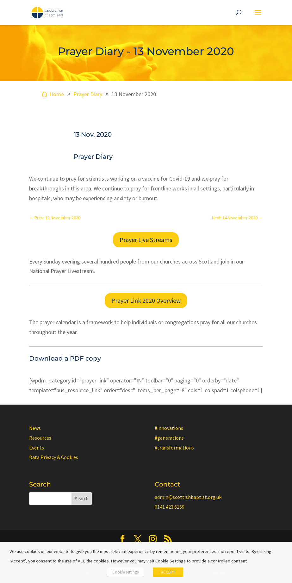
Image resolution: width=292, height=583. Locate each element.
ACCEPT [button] (168, 572)
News (35, 428)
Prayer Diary (93, 156)
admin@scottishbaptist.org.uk (188, 497)
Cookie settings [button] (125, 572)
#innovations (169, 428)
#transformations (174, 447)
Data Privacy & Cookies (53, 457)
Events (36, 447)
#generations (169, 438)
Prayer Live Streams (146, 240)
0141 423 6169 (169, 507)
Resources (40, 438)
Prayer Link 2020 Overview (146, 300)
